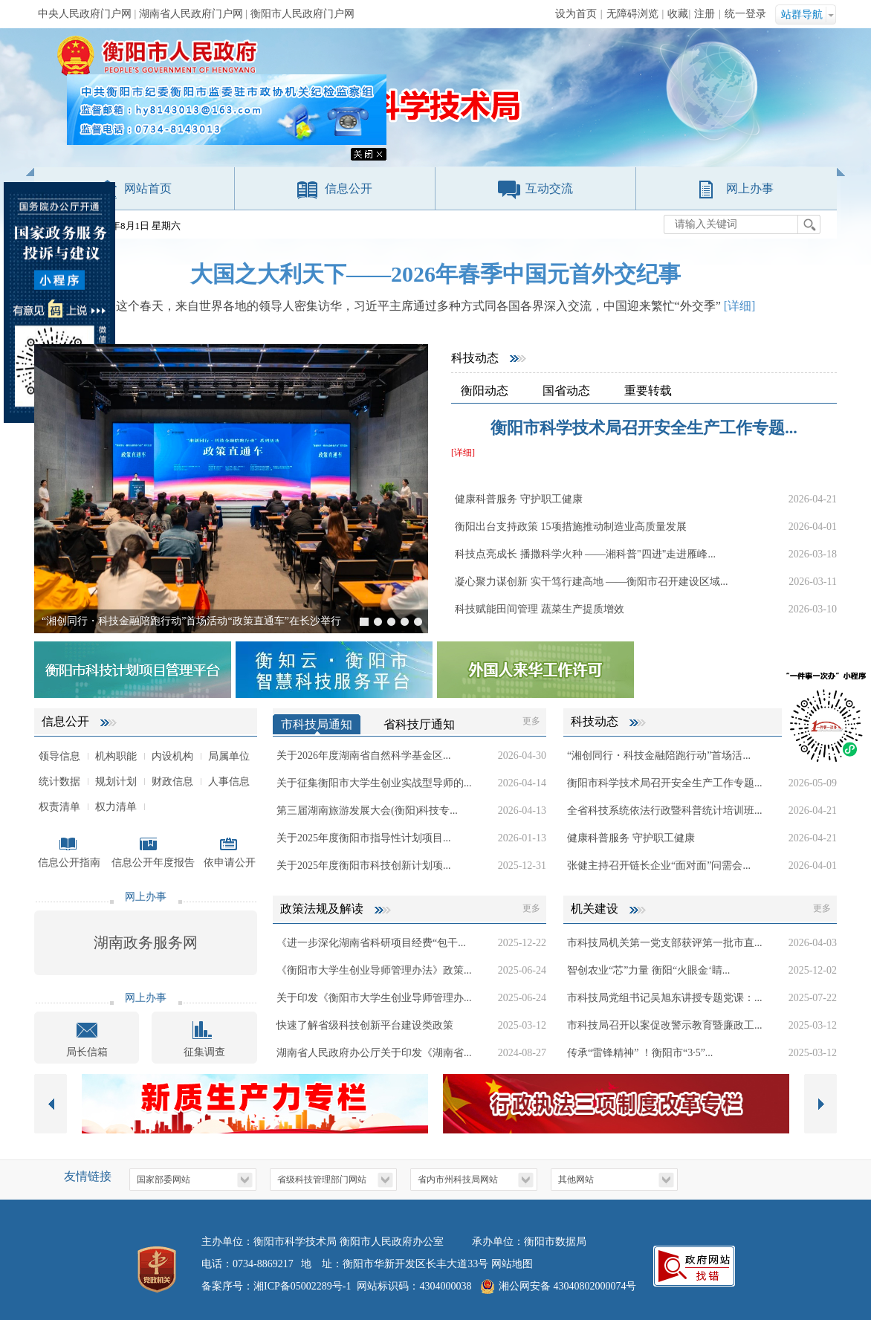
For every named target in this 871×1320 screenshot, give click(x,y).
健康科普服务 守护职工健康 (519, 499)
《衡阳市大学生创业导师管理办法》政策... (374, 970)
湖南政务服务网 (146, 942)
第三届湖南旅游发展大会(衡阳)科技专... (367, 810)
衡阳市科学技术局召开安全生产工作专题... (643, 427)
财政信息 (172, 781)
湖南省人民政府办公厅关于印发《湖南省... (374, 1052)
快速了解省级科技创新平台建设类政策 (364, 1025)
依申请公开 (230, 862)
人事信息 (229, 781)
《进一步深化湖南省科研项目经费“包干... (371, 942)
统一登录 (745, 13)
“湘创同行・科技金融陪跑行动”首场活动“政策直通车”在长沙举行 (191, 621)
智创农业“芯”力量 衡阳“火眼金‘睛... (648, 970)
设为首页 (576, 13)
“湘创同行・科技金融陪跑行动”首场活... (659, 755)
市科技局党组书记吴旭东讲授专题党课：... (664, 997)
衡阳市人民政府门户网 (302, 13)
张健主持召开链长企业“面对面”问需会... (659, 865)
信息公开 (348, 188)
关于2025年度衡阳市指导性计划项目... (363, 838)
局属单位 (229, 756)
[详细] (740, 306)
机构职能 (116, 756)
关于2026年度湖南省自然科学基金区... (363, 755)
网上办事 (750, 188)
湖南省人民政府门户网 (191, 13)
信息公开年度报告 (153, 862)
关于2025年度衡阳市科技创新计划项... (363, 865)
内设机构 (172, 756)
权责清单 (59, 806)
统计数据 (59, 781)
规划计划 (116, 781)
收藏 (677, 13)
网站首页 (148, 188)
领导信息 (59, 756)
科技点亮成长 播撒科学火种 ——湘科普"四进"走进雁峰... (585, 554)
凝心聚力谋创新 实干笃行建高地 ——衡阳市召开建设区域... (591, 581)
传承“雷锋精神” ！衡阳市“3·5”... (640, 1052)
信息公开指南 (69, 862)
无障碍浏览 (632, 13)
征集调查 (204, 1052)
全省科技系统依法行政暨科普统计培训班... (664, 810)
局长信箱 (87, 1052)
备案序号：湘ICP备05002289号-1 (276, 1286)
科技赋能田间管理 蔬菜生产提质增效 (539, 609)
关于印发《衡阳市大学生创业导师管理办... (374, 997)
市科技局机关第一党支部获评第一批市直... (664, 942)
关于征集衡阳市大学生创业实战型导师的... (374, 783)
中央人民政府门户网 (85, 13)
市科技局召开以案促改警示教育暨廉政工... (664, 1025)
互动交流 (549, 188)
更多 (531, 721)
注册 (704, 13)
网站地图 (512, 1263)
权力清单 (116, 806)
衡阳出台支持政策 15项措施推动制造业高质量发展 (571, 526)
